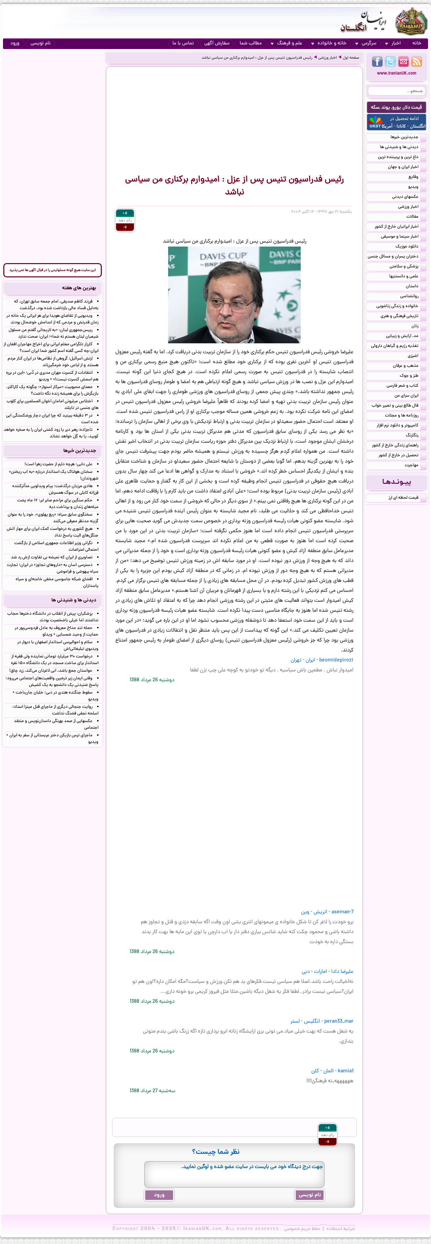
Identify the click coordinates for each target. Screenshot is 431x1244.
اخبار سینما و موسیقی (403, 237)
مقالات (416, 217)
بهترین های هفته (79, 288)
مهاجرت (415, 466)
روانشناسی (413, 297)
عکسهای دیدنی (409, 197)
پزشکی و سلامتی (408, 267)
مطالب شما (251, 43)
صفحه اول (351, 58)
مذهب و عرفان (409, 366)
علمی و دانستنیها (407, 277)
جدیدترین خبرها (408, 137)
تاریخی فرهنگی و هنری (403, 316)
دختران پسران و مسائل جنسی (397, 257)
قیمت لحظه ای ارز (407, 498)
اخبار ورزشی (327, 58)
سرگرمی (365, 43)
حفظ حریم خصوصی (302, 1229)
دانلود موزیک (411, 247)
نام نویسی (41, 43)
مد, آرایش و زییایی (406, 336)
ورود (14, 43)
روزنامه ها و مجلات (405, 416)
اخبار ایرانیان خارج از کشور (400, 227)
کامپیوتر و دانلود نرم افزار (401, 426)
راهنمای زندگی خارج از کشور (399, 446)
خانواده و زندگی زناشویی (401, 307)
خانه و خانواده (328, 43)
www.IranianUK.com (396, 74)
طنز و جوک (413, 376)
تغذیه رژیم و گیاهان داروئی (398, 346)
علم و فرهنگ (286, 43)
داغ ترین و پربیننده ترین (402, 157)
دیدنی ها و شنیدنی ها (403, 147)
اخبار (393, 43)
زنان (418, 326)
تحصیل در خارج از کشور (402, 456)
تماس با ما (183, 43)
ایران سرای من (410, 396)
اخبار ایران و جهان (407, 167)
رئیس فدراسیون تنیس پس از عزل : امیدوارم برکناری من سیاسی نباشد (257, 58)
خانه (416, 43)
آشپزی (417, 356)
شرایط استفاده (341, 1229)
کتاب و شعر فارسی (406, 386)
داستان (416, 287)
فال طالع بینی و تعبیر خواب (399, 406)
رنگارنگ (416, 436)
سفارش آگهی (216, 43)
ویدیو (417, 187)
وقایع (417, 177)
